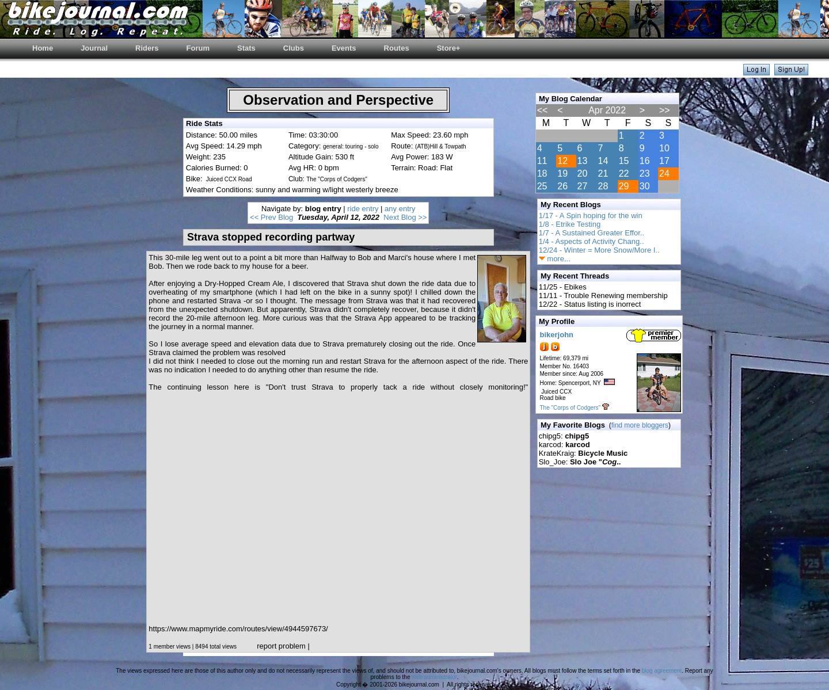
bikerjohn (557, 334)
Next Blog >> (405, 217)
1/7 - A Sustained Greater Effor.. (591, 232)
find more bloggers (639, 425)
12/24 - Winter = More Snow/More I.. (599, 250)
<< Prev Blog (271, 217)
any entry (400, 208)
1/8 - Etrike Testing (569, 224)
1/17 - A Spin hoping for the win (590, 215)
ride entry (362, 208)
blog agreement (662, 671)
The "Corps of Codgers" (570, 408)
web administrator (434, 677)
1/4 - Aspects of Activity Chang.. (591, 241)
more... (555, 258)
